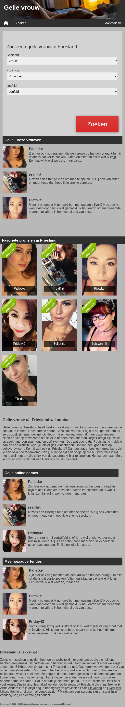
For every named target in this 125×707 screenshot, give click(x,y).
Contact (67, 704)
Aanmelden (113, 23)
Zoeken (21, 23)
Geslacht (12, 55)
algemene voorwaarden (41, 704)
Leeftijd (11, 85)
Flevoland (95, 688)
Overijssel (114, 688)
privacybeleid (57, 704)
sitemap (26, 704)
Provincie (12, 70)
